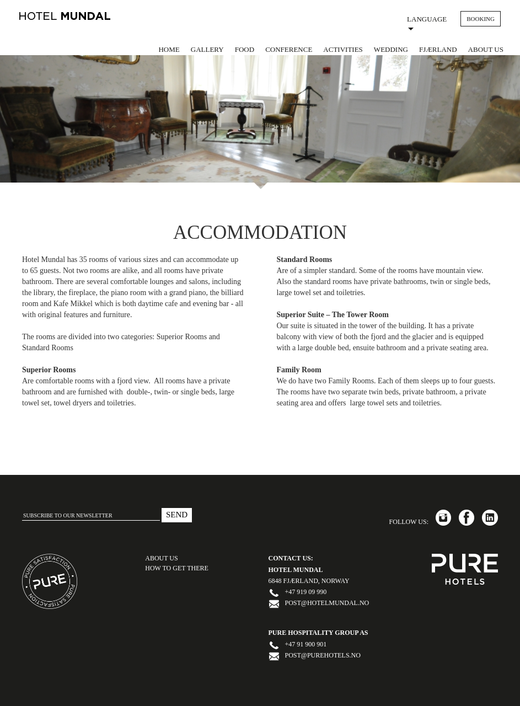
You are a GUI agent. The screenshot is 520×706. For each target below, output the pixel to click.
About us (485, 49)
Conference (288, 49)
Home (168, 49)
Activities (343, 49)
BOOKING (481, 18)
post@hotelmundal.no (327, 603)
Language (427, 22)
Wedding (391, 49)
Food (244, 49)
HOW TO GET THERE (176, 568)
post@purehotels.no (323, 655)
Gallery (207, 49)
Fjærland (438, 49)
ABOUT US (161, 558)
